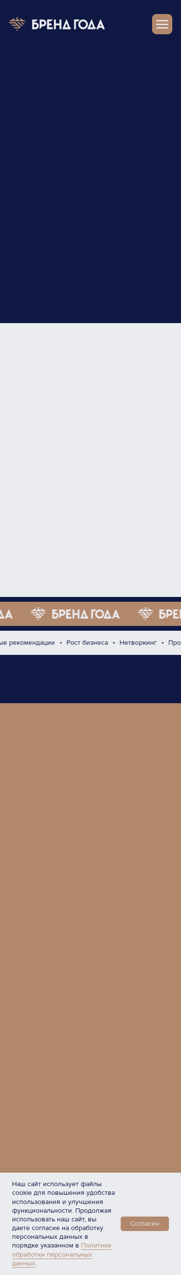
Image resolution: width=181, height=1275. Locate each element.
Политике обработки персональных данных (61, 1254)
